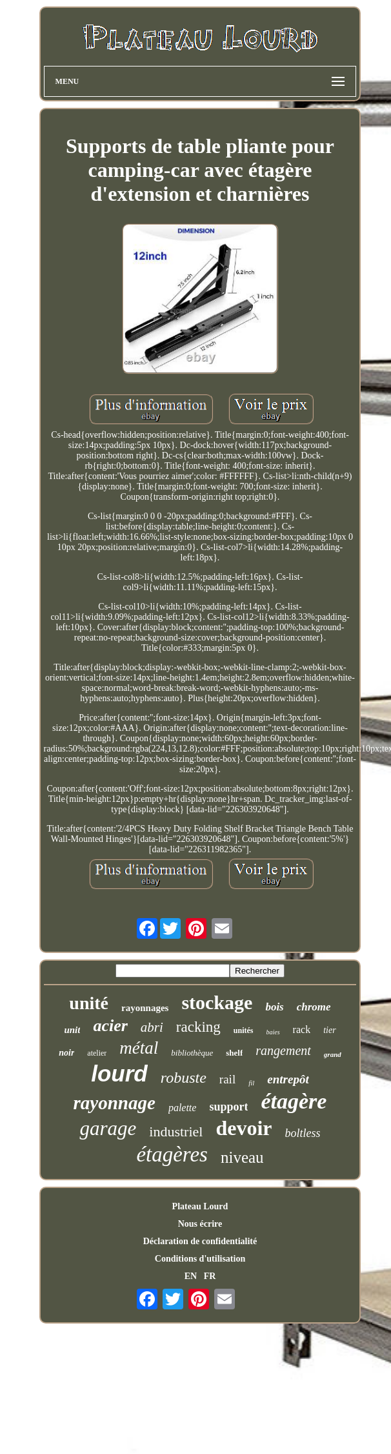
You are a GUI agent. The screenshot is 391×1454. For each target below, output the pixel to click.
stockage (216, 1002)
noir (66, 1053)
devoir (244, 1128)
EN (191, 1276)
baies (273, 1032)
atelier (96, 1053)
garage (107, 1128)
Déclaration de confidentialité (200, 1241)
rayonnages (144, 1008)
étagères (172, 1154)
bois (274, 1007)
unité (88, 1003)
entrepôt (287, 1079)
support (228, 1106)
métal (138, 1048)
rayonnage (114, 1102)
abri (152, 1027)
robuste (183, 1077)
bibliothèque (192, 1053)
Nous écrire (200, 1224)
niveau (242, 1157)
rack (302, 1029)
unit (72, 1030)
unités (244, 1030)
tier (329, 1030)
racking (198, 1027)
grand (332, 1054)
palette (182, 1107)
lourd (119, 1073)
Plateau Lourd (200, 1206)
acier (110, 1025)
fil (251, 1083)
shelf (234, 1053)
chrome (314, 1007)
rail (227, 1079)
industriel (176, 1131)
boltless (303, 1133)
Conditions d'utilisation (200, 1259)
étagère (293, 1101)
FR (210, 1276)
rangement (283, 1050)
